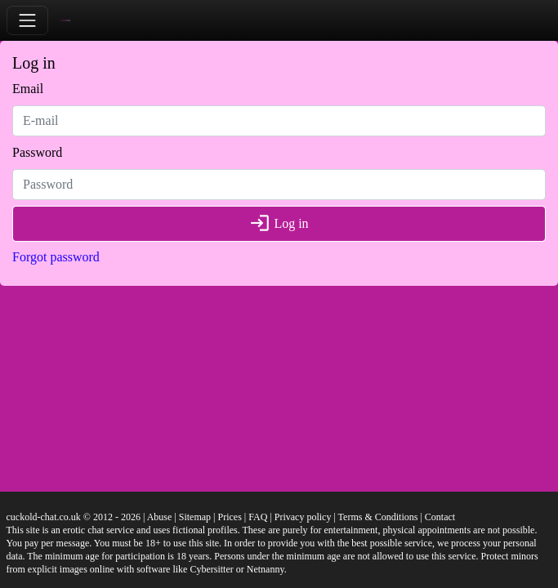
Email (27, 89)
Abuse (159, 517)
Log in (278, 223)
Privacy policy (303, 517)
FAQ (257, 517)
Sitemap (195, 517)
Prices (229, 517)
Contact (440, 517)
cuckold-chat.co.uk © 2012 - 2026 (74, 517)
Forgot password (56, 257)
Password (37, 152)
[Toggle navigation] (27, 20)
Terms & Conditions (378, 517)
